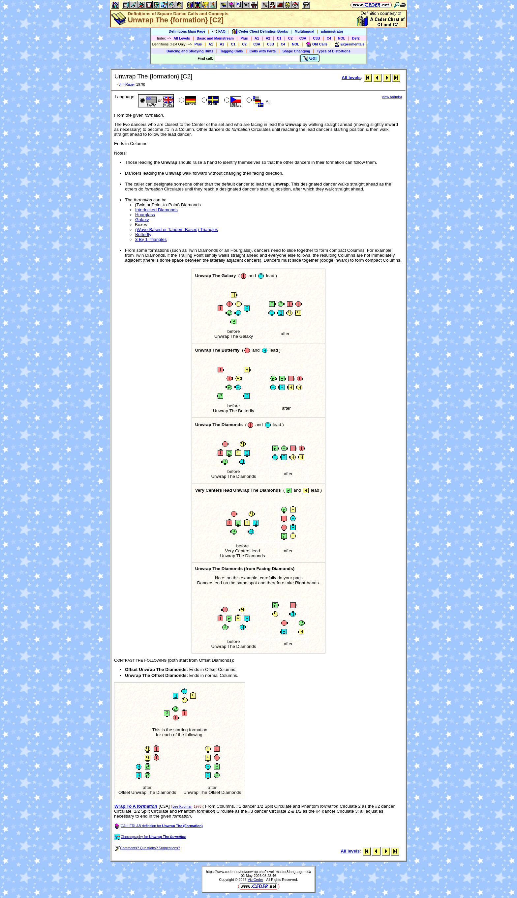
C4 (329, 38)
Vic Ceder (255, 880)
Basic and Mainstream (215, 38)
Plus (244, 38)
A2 (268, 38)
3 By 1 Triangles (151, 239)
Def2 (356, 38)
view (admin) (392, 97)
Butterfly (143, 234)
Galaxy (142, 219)
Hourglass (145, 214)
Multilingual (304, 31)
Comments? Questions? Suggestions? (147, 848)
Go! (310, 58)
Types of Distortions (333, 51)
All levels (351, 77)
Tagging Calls (231, 51)
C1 (279, 38)
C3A (302, 38)
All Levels (181, 38)
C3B (316, 38)
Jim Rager (127, 84)
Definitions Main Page (187, 31)
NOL (342, 38)
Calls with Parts (263, 51)
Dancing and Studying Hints (190, 51)
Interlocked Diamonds (156, 209)
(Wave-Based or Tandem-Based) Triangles (176, 229)
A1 (257, 38)
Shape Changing (296, 51)
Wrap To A (135, 806)
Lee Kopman (182, 806)
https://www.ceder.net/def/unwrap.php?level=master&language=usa (258, 872)
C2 (290, 38)
